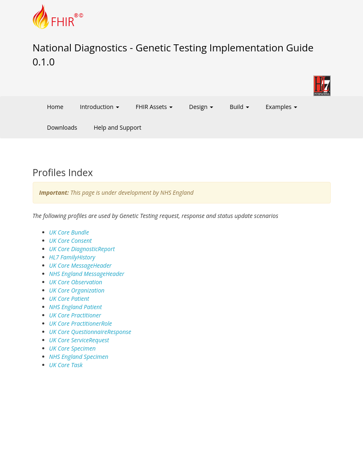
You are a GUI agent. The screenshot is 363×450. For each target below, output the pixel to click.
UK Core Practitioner (75, 315)
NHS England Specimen (78, 356)
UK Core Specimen (72, 348)
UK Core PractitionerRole (80, 323)
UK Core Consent (70, 240)
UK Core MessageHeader (80, 265)
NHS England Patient (75, 307)
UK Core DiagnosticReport (82, 249)
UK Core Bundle (69, 232)
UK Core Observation (75, 282)
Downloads (62, 127)
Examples (281, 107)
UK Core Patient (69, 298)
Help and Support (118, 127)
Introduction (99, 107)
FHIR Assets (154, 107)
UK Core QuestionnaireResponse (90, 332)
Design (201, 107)
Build (239, 107)
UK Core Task (66, 365)
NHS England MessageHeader (87, 274)
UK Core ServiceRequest (79, 340)
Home (55, 107)
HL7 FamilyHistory (72, 257)
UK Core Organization (77, 290)
